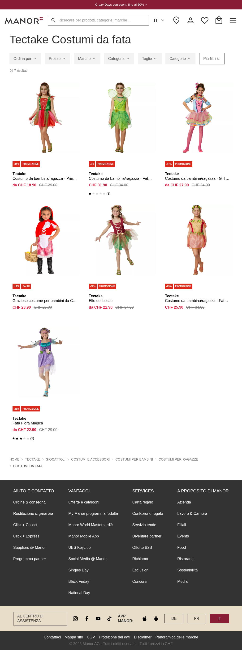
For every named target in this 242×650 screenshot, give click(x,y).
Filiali (181, 525)
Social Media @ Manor (87, 559)
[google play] (156, 618)
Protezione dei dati (114, 637)
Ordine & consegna (29, 502)
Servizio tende (144, 525)
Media (182, 581)
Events (183, 536)
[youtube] (98, 618)
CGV (91, 637)
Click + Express (26, 536)
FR (196, 618)
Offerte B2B (142, 547)
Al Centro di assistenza (30, 618)
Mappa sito (74, 637)
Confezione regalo (147, 514)
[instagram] (75, 618)
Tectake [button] (32, 459)
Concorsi (139, 581)
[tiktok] (109, 618)
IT (160, 20)
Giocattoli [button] (56, 459)
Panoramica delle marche (176, 637)
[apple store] (144, 618)
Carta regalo (142, 502)
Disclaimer (143, 637)
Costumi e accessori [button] (90, 459)
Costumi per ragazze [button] (178, 459)
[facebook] (86, 618)
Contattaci (52, 637)
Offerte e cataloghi (83, 502)
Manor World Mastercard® (90, 525)
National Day (79, 593)
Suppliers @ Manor (29, 547)
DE (174, 618)
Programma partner (29, 559)
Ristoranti (185, 559)
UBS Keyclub (79, 547)
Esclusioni (140, 570)
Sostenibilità (187, 570)
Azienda (184, 502)
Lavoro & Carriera (192, 514)
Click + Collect (25, 525)
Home (14, 459)
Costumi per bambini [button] (134, 459)
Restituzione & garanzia (33, 514)
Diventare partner (147, 536)
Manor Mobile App (83, 536)
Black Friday (78, 581)
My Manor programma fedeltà (93, 514)
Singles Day (78, 570)
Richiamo (140, 559)
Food (181, 547)
